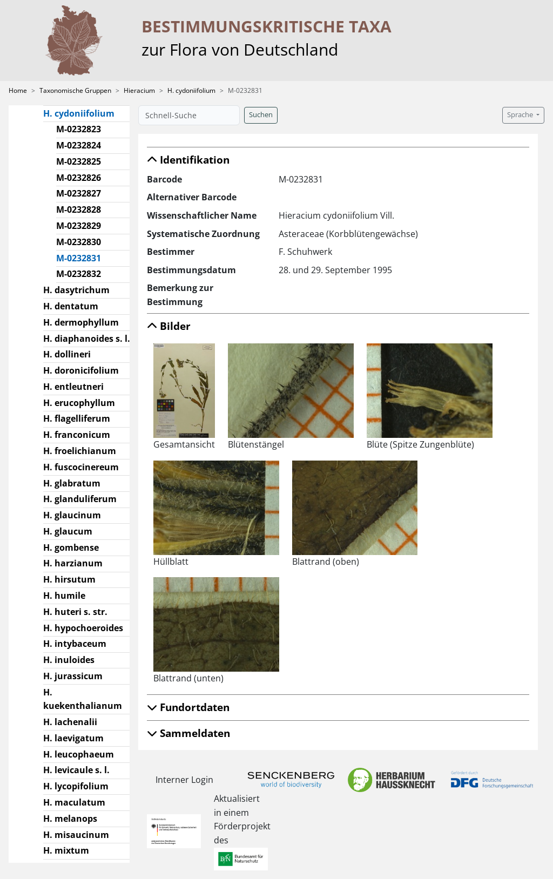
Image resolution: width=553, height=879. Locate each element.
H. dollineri (67, 354)
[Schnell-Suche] (189, 115)
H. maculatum (74, 802)
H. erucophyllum (79, 403)
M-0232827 (78, 193)
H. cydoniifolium (191, 90)
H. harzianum (73, 563)
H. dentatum (70, 306)
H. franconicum (76, 435)
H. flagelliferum (76, 418)
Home (18, 90)
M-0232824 (78, 145)
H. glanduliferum (80, 499)
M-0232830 (78, 242)
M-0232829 (78, 226)
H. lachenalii (70, 722)
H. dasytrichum (76, 290)
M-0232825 (78, 161)
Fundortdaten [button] (188, 707)
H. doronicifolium (81, 370)
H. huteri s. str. (75, 612)
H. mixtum (66, 850)
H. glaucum (67, 531)
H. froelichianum (79, 451)
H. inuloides (69, 660)
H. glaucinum (72, 515)
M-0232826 (78, 178)
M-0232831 (83, 257)
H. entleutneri (73, 387)
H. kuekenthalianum (82, 699)
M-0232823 (78, 129)
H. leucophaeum (78, 754)
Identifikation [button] (188, 159)
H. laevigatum (73, 738)
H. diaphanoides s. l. (86, 338)
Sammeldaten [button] (188, 733)
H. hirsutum (69, 579)
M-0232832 (78, 274)
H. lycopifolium (76, 786)
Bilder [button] (169, 326)
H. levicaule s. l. (76, 770)
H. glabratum (71, 483)
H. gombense (71, 547)
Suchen (261, 114)
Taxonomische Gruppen (75, 90)
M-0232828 (78, 209)
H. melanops (70, 818)
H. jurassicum (73, 676)
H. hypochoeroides (83, 628)
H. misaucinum (76, 835)
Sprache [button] (521, 114)
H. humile (64, 595)
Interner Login (184, 780)
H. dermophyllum (81, 322)
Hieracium (139, 90)
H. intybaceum (74, 644)
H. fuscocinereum (81, 467)
